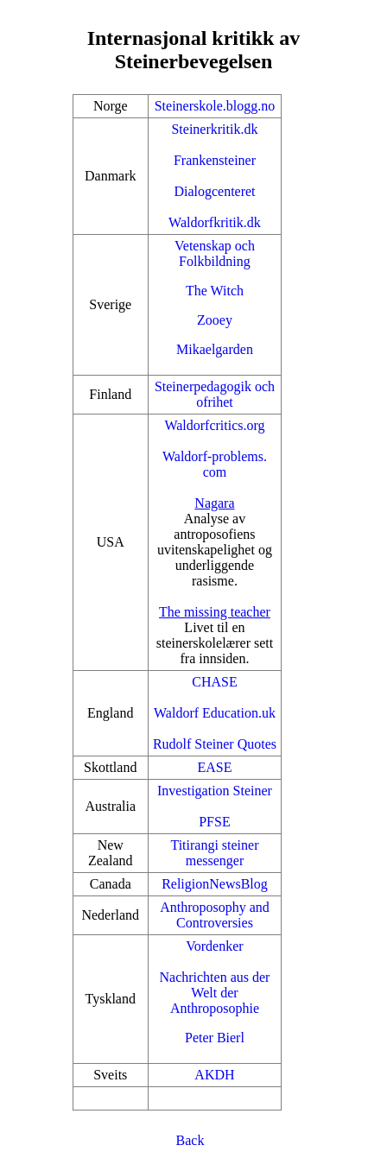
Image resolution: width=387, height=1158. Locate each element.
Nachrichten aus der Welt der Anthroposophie (214, 993)
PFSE (214, 821)
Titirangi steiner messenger (214, 853)
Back (190, 1140)
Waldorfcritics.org (214, 425)
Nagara (214, 503)
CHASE (214, 681)
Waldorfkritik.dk (214, 222)
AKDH (214, 1074)
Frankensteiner (215, 160)
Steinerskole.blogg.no (215, 105)
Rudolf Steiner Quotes (214, 744)
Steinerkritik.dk (214, 129)
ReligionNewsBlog (215, 883)
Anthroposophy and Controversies (215, 915)
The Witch (215, 290)
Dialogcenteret (214, 191)
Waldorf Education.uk (215, 713)
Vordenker (214, 946)
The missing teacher (214, 611)
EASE (214, 767)
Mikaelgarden (214, 349)
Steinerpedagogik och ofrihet (215, 394)
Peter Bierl (214, 1037)
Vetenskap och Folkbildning (214, 253)
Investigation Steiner (214, 790)
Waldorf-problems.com (214, 464)
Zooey (214, 320)
